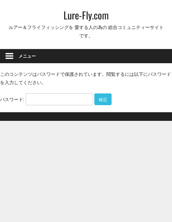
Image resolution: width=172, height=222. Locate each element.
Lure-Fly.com (86, 15)
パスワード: (46, 99)
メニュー (27, 56)
